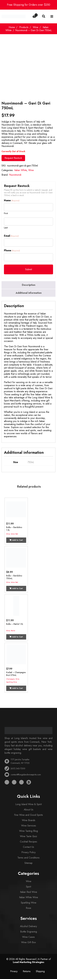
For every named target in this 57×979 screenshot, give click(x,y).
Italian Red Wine (28, 892)
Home (12, 27)
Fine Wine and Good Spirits (28, 815)
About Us (28, 809)
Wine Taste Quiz (28, 836)
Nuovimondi (15, 175)
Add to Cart (16, 540)
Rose (28, 908)
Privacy (13, 971)
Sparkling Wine (11, 682)
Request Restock (13, 158)
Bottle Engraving (28, 931)
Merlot (13, 630)
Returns (27, 971)
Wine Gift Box (28, 942)
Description (28, 285)
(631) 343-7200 (18, 768)
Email (11, 235)
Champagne (10, 679)
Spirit (28, 886)
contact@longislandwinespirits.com (26, 774)
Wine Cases (28, 937)
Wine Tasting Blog (28, 831)
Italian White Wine (28, 897)
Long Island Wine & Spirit (28, 804)
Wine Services (28, 825)
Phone (12, 250)
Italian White (20, 170)
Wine (35, 27)
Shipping (40, 971)
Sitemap (28, 863)
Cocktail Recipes (28, 841)
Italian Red (14, 534)
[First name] (28, 207)
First (6, 213)
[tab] (28, 285)
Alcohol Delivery (28, 926)
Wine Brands (28, 820)
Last (6, 227)
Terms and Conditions (28, 857)
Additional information (28, 293)
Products (23, 27)
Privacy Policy (28, 852)
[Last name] (28, 221)
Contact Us (28, 847)
